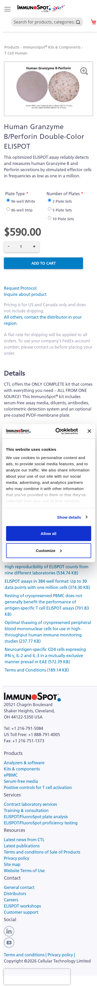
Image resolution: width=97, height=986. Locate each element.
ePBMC (11, 775)
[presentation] (37, 976)
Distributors (15, 893)
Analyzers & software (24, 762)
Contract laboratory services (30, 804)
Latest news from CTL (24, 839)
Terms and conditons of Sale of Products (42, 852)
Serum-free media (21, 781)
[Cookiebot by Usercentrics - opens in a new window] (58, 431)
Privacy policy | (61, 954)
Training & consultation (26, 810)
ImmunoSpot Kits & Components (52, 47)
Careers (11, 899)
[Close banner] (89, 431)
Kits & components (22, 768)
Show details (69, 517)
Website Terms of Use (24, 870)
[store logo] (41, 9)
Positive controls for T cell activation (38, 787)
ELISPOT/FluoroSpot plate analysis (36, 816)
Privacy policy (16, 858)
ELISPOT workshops (22, 906)
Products (12, 47)
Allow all (48, 533)
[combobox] (47, 16)
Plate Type (15, 193)
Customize (49, 550)
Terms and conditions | (26, 954)
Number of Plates (63, 193)
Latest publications (22, 845)
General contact (19, 887)
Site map (12, 864)
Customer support (21, 912)
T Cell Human (15, 53)
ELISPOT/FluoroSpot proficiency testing (41, 822)
